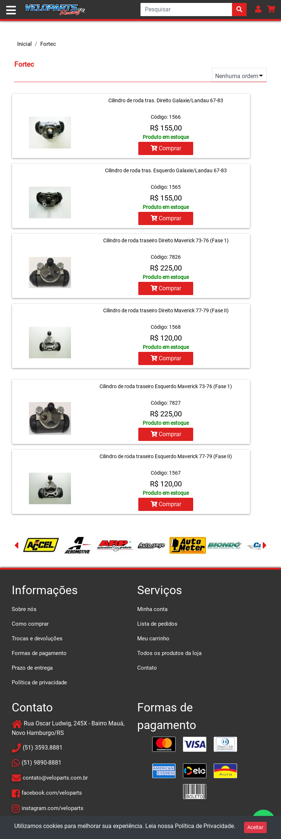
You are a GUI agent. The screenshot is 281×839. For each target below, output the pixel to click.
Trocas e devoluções (37, 638)
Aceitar (255, 827)
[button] (258, 9)
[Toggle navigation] (11, 10)
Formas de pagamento (39, 653)
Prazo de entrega (32, 668)
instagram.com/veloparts (52, 808)
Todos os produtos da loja (169, 653)
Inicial (24, 44)
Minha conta (152, 609)
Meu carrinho (153, 638)
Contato (147, 668)
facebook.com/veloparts (52, 793)
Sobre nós (24, 609)
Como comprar (30, 624)
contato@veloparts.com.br (55, 777)
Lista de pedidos (157, 624)
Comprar (166, 148)
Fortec (48, 44)
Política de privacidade (39, 682)
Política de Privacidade (204, 826)
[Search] (193, 9)
